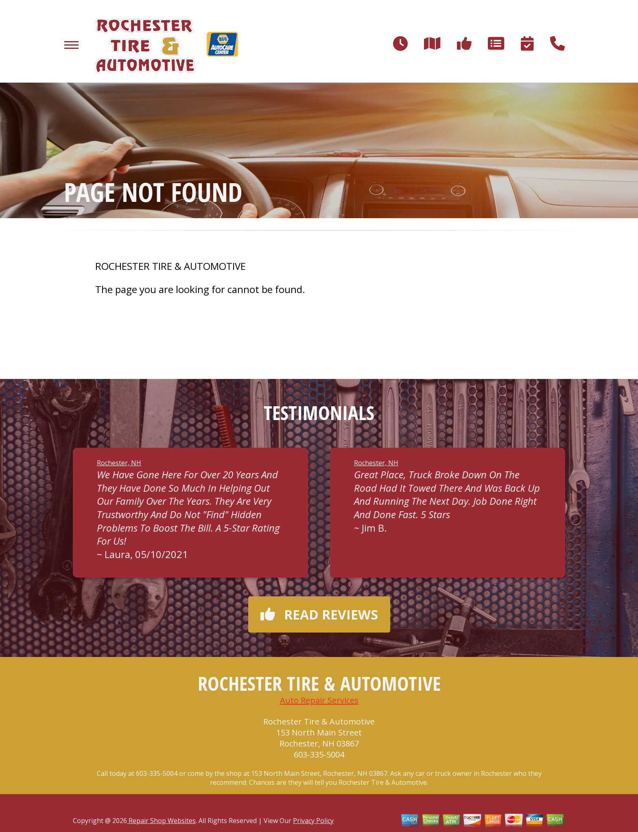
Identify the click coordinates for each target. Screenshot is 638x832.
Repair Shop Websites (161, 820)
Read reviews (319, 614)
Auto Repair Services (319, 700)
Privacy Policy (313, 820)
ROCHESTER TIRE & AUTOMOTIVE (170, 266)
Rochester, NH (119, 462)
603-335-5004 (319, 754)
